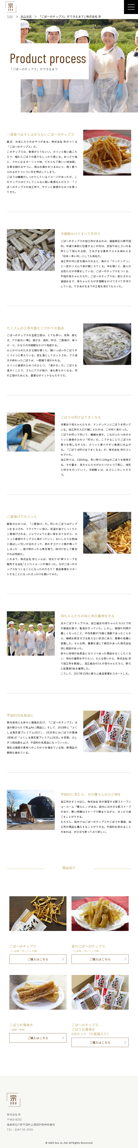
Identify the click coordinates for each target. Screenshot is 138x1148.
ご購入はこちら (38, 959)
